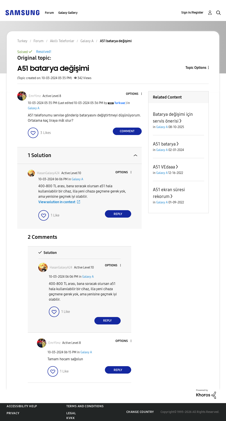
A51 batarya (164, 144)
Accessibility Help (22, 406)
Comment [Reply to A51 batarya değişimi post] (127, 131)
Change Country (140, 412)
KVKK (70, 418)
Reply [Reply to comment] (118, 214)
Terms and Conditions (85, 406)
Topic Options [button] (195, 68)
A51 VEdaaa (164, 167)
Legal (71, 413)
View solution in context (56, 202)
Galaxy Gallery (68, 13)
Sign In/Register (192, 12)
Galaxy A (33, 108)
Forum (49, 13)
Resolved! (43, 52)
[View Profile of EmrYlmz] (35, 96)
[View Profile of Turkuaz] (119, 103)
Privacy (13, 413)
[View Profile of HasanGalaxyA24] (48, 173)
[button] (134, 94)
